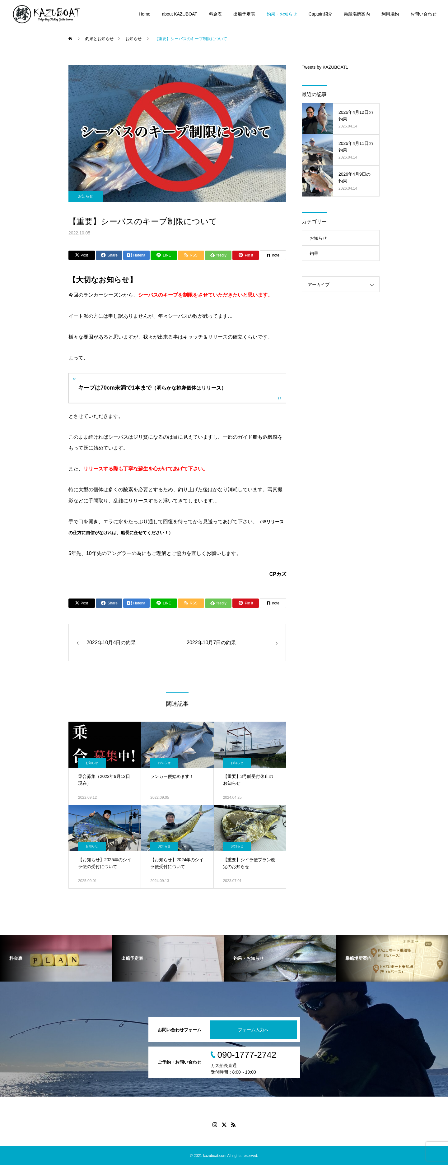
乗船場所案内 (357, 14)
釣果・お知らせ (282, 14)
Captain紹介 (320, 14)
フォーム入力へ (253, 1029)
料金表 (215, 14)
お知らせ (85, 196)
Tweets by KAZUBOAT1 (325, 67)
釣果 (314, 253)
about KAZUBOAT (179, 14)
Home (144, 14)
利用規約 (390, 14)
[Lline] (164, 255)
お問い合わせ (423, 14)
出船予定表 (244, 14)
